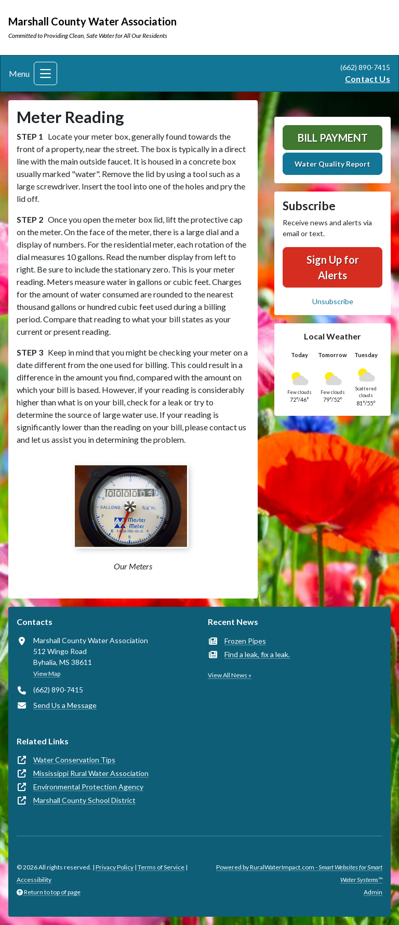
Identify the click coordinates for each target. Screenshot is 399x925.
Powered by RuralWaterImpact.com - (299, 873)
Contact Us (367, 79)
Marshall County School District (84, 800)
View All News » (229, 675)
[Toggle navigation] (45, 73)
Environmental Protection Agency (88, 786)
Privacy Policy (115, 867)
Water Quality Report (332, 163)
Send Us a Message (65, 705)
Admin (373, 892)
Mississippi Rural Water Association (91, 773)
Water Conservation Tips (74, 759)
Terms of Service (161, 867)
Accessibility (34, 879)
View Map (46, 673)
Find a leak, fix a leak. (257, 654)
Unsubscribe (332, 301)
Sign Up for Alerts (333, 267)
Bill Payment (333, 137)
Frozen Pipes (245, 640)
